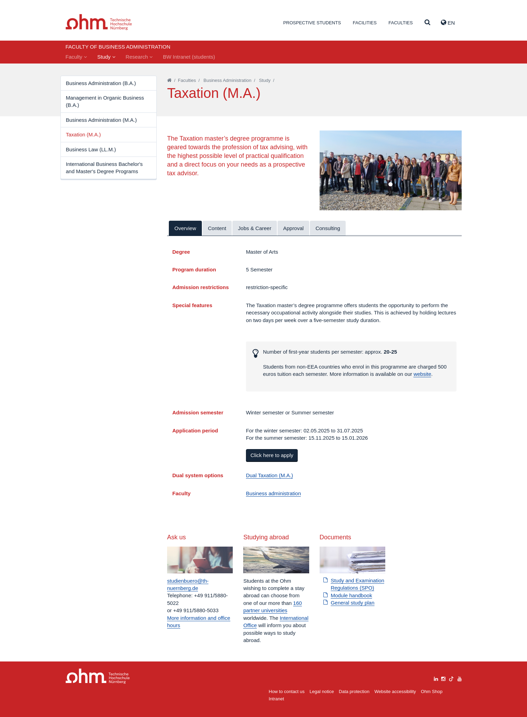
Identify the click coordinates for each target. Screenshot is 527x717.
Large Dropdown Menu (98, 676)
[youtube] (460, 678)
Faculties (400, 22)
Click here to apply (271, 455)
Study (106, 57)
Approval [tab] (293, 228)
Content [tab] (217, 228)
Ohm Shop (432, 691)
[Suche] (427, 23)
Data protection (354, 691)
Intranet (276, 698)
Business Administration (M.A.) (101, 120)
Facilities (365, 22)
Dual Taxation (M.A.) (269, 475)
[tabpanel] (391, 170)
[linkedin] (436, 678)
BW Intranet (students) (189, 57)
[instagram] (443, 678)
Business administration (273, 493)
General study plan (352, 603)
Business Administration (228, 80)
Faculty (76, 57)
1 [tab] (390, 184)
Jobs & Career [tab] (254, 228)
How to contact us (287, 691)
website (422, 374)
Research (139, 57)
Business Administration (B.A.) (101, 83)
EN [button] (448, 22)
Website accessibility (395, 691)
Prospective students (312, 22)
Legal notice (322, 691)
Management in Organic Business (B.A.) (105, 101)
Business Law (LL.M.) (91, 149)
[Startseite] (169, 80)
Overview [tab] (185, 228)
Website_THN (99, 22)
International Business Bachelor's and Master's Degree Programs (104, 167)
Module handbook (351, 595)
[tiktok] (451, 678)
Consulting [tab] (327, 228)
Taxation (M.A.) (83, 134)
